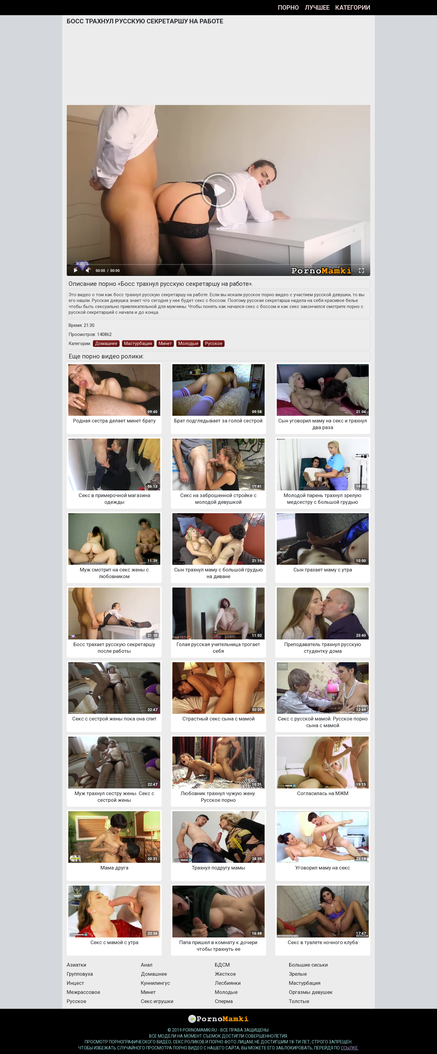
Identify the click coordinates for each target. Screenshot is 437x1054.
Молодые (188, 343)
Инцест (75, 983)
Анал (146, 965)
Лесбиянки (228, 983)
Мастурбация (138, 343)
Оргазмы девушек (311, 992)
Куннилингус (155, 983)
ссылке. (350, 1048)
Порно (288, 8)
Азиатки (76, 965)
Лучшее (317, 8)
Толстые (299, 1001)
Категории (352, 8)
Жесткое (225, 974)
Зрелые (298, 974)
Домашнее (106, 343)
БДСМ (222, 965)
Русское (213, 343)
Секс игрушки (157, 1001)
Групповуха (80, 974)
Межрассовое (83, 992)
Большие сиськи (308, 965)
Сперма (224, 1001)
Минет (165, 343)
